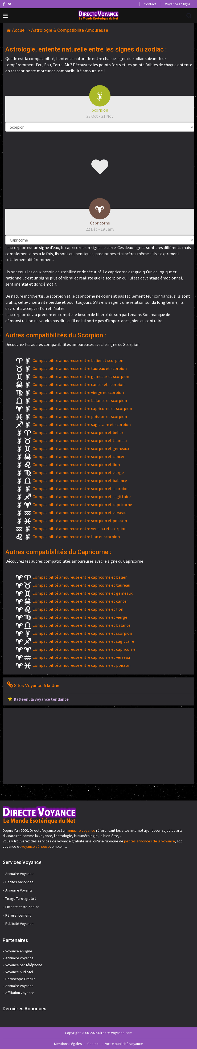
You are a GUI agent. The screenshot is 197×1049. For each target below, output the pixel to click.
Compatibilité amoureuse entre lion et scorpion (76, 536)
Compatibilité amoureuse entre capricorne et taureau (81, 585)
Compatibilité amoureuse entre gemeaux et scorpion (80, 376)
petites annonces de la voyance (149, 841)
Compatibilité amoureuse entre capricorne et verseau (81, 657)
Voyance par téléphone (23, 965)
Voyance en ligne (177, 4)
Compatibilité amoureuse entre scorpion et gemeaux (80, 448)
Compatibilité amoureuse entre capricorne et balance (81, 625)
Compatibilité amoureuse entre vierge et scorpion (78, 392)
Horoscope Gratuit (20, 978)
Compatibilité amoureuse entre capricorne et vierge (79, 617)
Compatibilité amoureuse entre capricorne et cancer (80, 601)
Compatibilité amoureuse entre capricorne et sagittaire (83, 641)
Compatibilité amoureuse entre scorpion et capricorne (82, 504)
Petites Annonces (19, 882)
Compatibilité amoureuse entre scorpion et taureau (79, 440)
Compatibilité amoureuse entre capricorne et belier (79, 577)
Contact (150, 4)
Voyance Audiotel (19, 971)
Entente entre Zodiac (22, 906)
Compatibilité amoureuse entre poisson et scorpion (79, 416)
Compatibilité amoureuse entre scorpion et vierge (78, 472)
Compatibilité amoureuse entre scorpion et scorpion (80, 488)
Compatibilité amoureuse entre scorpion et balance (79, 480)
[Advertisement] (47, 745)
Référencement (18, 915)
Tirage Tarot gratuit (20, 898)
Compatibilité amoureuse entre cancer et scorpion (78, 384)
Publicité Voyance (19, 923)
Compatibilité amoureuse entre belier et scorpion (77, 360)
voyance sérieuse (35, 846)
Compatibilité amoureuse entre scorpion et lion (76, 464)
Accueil (19, 30)
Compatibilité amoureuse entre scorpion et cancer (78, 456)
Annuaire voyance (19, 958)
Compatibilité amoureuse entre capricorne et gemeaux (82, 593)
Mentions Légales (68, 1043)
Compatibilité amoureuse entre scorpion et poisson (79, 520)
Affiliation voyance (19, 992)
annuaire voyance (81, 830)
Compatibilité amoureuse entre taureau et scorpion (79, 368)
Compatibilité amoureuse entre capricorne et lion (77, 609)
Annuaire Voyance (19, 873)
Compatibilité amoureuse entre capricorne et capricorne (84, 649)
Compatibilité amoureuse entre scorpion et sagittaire (81, 496)
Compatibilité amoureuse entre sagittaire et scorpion (81, 424)
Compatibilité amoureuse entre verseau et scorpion (79, 528)
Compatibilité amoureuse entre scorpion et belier (77, 432)
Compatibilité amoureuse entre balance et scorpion (79, 400)
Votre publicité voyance (124, 1043)
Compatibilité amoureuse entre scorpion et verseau (79, 512)
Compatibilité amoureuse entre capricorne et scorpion (82, 408)
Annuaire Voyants (19, 890)
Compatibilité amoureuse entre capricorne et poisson (81, 665)
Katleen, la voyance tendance (41, 699)
